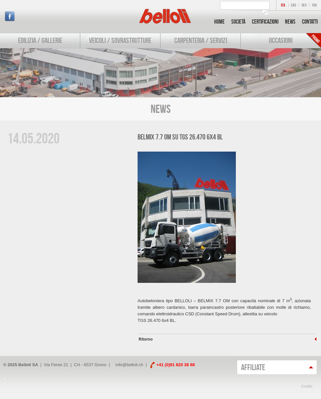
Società (238, 21)
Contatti (310, 21)
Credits (306, 386)
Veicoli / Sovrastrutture (120, 40)
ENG (293, 5)
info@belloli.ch (129, 364)
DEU (304, 5)
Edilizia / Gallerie (40, 40)
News (290, 21)
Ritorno (145, 339)
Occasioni (281, 40)
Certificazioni (265, 21)
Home (219, 21)
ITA (283, 5)
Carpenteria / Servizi (200, 40)
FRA (314, 5)
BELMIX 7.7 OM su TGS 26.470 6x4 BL (180, 137)
